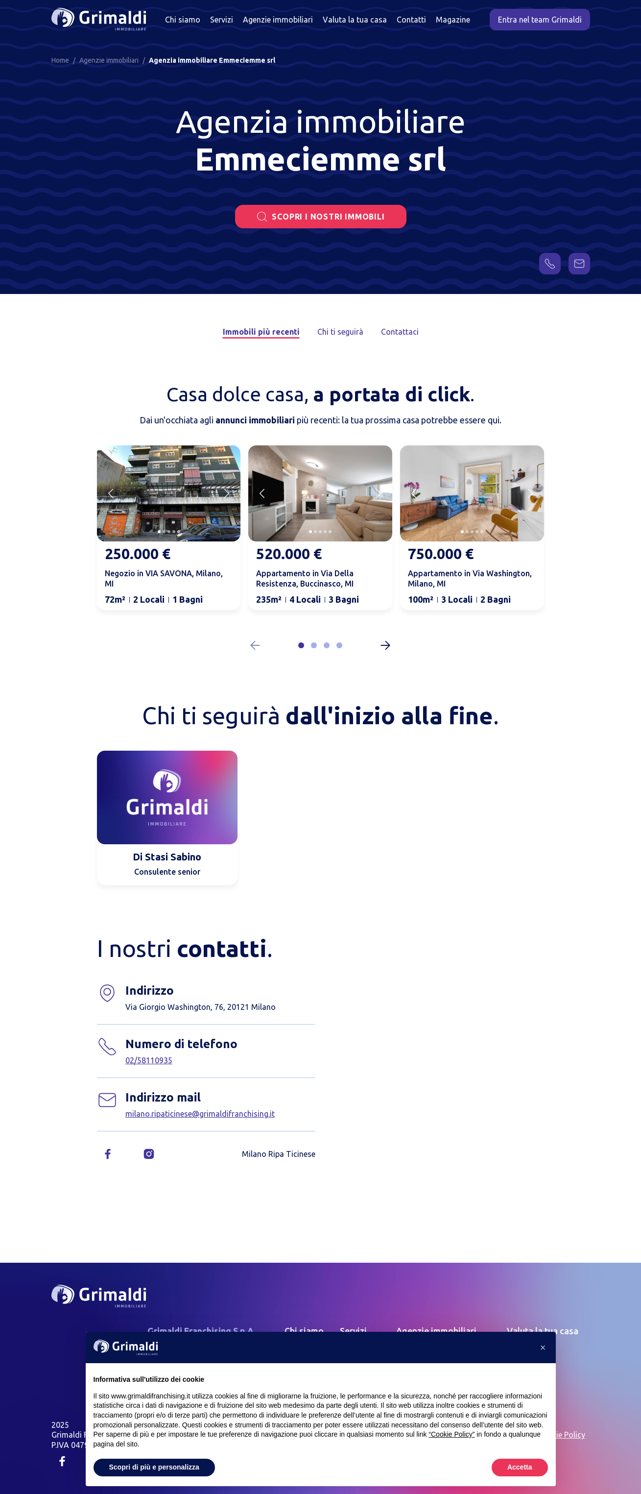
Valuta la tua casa (355, 19)
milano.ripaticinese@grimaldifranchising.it (200, 1113)
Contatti (411, 19)
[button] (301, 645)
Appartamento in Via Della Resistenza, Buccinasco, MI (305, 578)
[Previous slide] (111, 493)
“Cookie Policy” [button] (451, 1434)
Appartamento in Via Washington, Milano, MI (470, 578)
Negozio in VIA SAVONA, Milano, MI (164, 578)
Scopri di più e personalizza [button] (154, 1467)
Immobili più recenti (261, 331)
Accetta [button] (519, 1467)
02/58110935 (148, 1060)
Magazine (453, 19)
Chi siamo (182, 19)
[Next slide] (227, 493)
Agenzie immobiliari (278, 19)
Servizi (221, 19)
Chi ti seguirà (340, 331)
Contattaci (400, 331)
